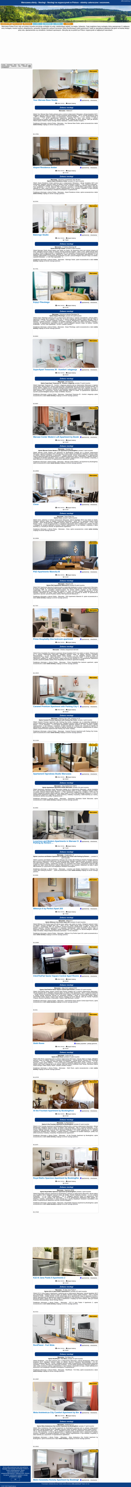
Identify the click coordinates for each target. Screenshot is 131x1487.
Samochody (48, 23)
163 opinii (78, 1295)
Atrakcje (58, 23)
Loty (37, 23)
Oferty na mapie (17, 23)
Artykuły (68, 23)
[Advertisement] (65, 47)
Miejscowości (27, 23)
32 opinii (81, 1128)
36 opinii (76, 589)
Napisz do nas (85, 1483)
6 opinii (73, 252)
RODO (20, 1476)
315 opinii (83, 993)
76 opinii (82, 387)
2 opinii (85, 724)
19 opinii (75, 1363)
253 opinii (73, 320)
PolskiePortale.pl (12, 1486)
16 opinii (77, 926)
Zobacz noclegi (66, 112)
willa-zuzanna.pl (125, 1)
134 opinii (80, 791)
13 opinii (71, 1061)
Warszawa (93, 71)
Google (5, 1468)
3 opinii (85, 454)
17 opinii (86, 1430)
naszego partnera (59, 129)
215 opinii (76, 185)
